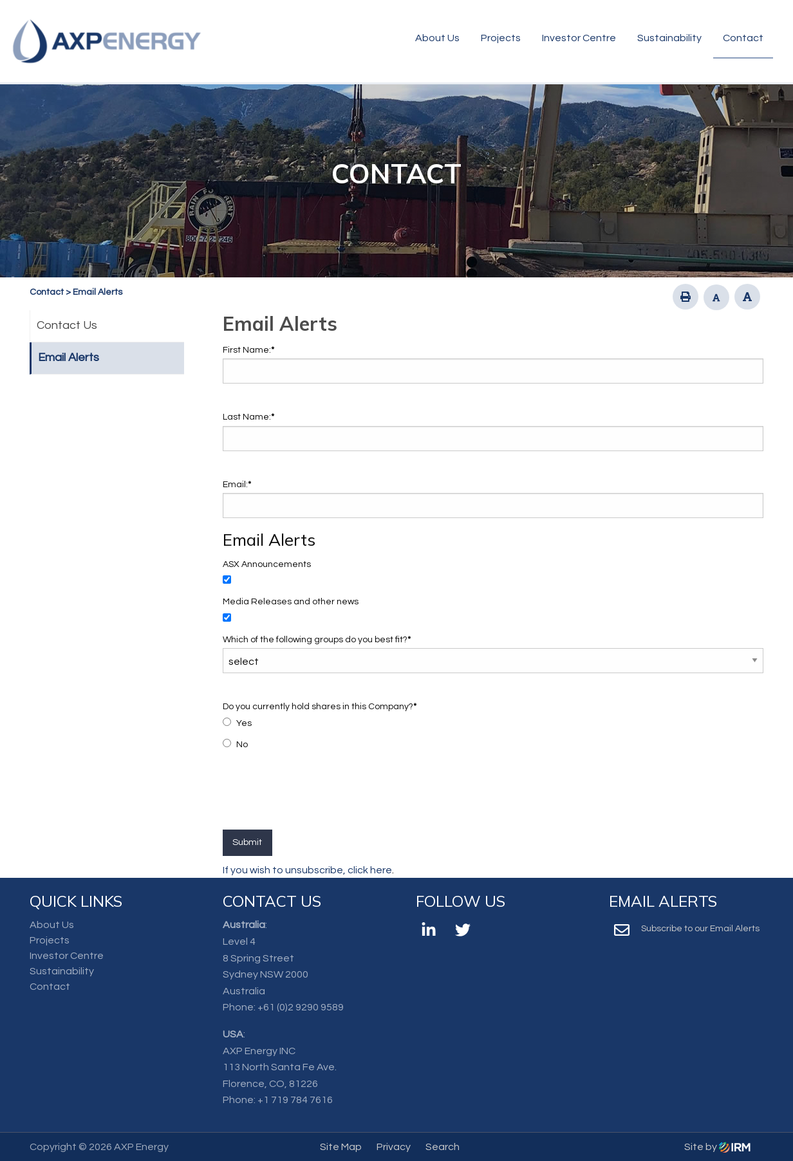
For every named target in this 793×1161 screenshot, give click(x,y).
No (242, 744)
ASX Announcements (267, 564)
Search (442, 1147)
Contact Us (67, 325)
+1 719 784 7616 (295, 1100)
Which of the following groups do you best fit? (317, 639)
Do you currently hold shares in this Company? (319, 706)
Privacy (394, 1147)
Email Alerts (68, 357)
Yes (244, 723)
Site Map (341, 1147)
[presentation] (320, 798)
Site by (717, 1147)
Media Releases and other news (291, 601)
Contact (743, 38)
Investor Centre (579, 38)
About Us (437, 38)
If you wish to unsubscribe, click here (307, 870)
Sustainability (669, 38)
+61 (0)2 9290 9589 (300, 1007)
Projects (501, 38)
